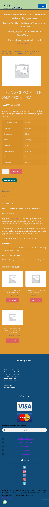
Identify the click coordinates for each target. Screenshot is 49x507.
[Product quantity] (5, 171)
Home (6, 51)
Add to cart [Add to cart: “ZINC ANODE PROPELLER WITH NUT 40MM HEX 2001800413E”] (12, 341)
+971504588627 (24, 43)
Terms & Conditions (26, 443)
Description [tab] (6, 191)
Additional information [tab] (10, 197)
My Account (26, 450)
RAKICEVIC (5, 53)
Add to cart (16, 171)
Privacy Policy (26, 446)
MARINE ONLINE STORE (15, 51)
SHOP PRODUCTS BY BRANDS (32, 51)
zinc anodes (14, 218)
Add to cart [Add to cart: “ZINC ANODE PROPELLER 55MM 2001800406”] (12, 300)
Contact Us (26, 454)
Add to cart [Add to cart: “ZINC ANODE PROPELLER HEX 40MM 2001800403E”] (36, 300)
